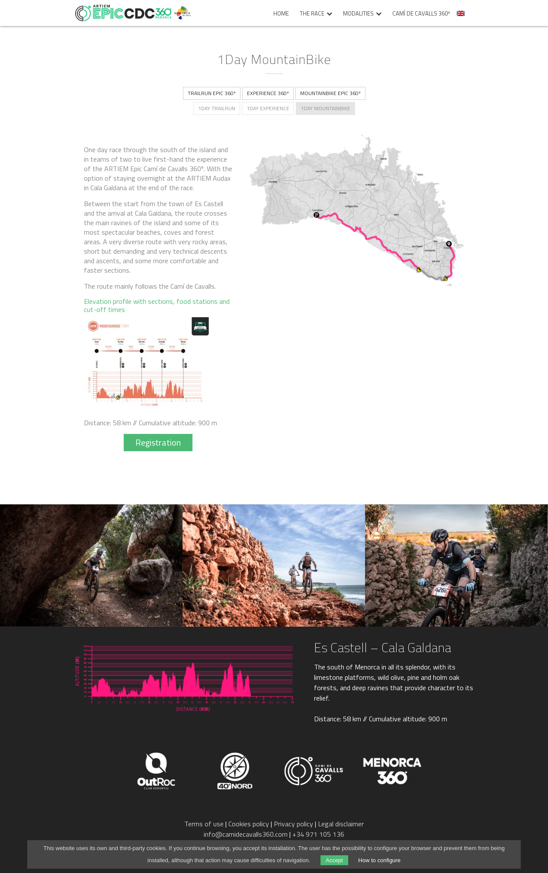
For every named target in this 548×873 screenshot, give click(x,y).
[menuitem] (461, 16)
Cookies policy (248, 824)
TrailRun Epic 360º (212, 93)
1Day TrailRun (216, 108)
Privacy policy (293, 824)
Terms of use (204, 824)
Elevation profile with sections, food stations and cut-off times (157, 305)
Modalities (358, 14)
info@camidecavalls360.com (246, 834)
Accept (334, 860)
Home (281, 14)
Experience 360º (268, 93)
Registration (158, 442)
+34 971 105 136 (318, 834)
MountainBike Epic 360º (330, 93)
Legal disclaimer (341, 824)
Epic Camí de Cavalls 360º (123, 13)
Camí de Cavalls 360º (421, 14)
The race (312, 14)
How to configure (379, 860)
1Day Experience (268, 108)
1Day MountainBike (325, 108)
